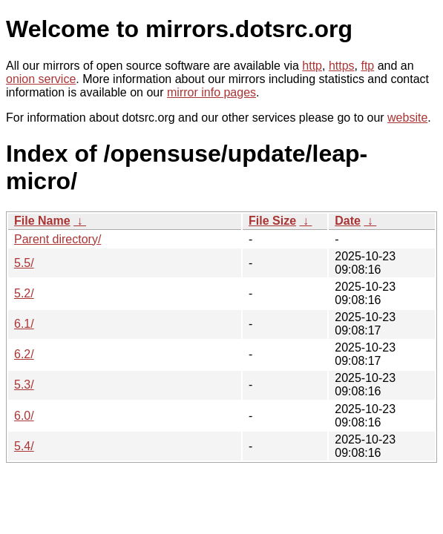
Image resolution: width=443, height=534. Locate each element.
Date (348, 220)
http (312, 65)
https (342, 65)
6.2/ (24, 354)
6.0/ (24, 415)
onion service (41, 79)
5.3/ (24, 384)
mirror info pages (211, 92)
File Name (42, 220)
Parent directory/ (57, 239)
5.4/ (24, 446)
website (407, 117)
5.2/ (24, 293)
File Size (272, 220)
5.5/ (24, 263)
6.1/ (24, 323)
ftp (367, 65)
